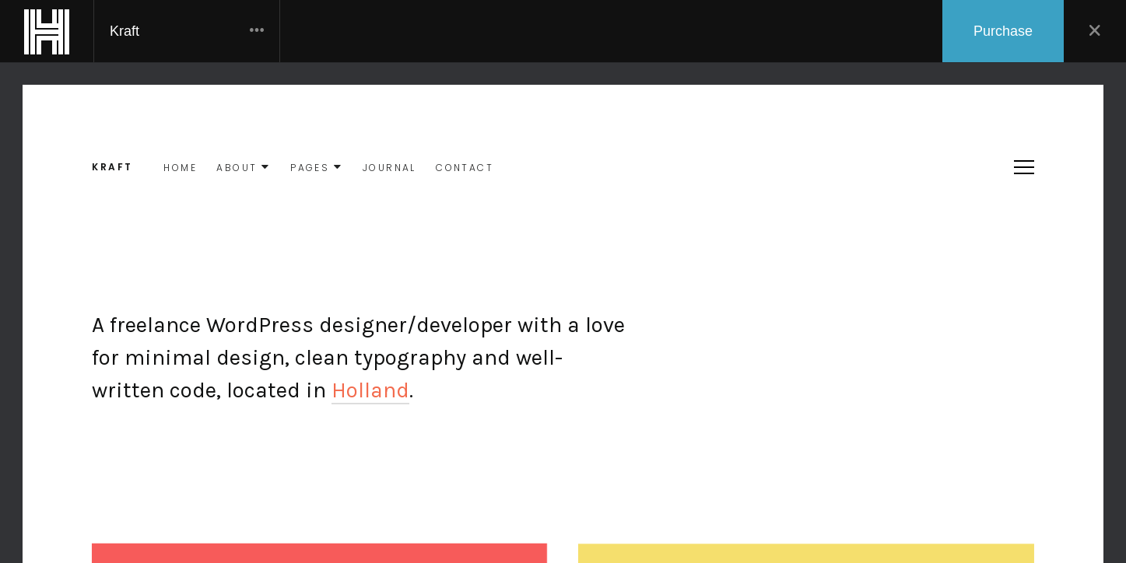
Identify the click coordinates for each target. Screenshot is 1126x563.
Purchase (1003, 31)
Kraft (187, 31)
